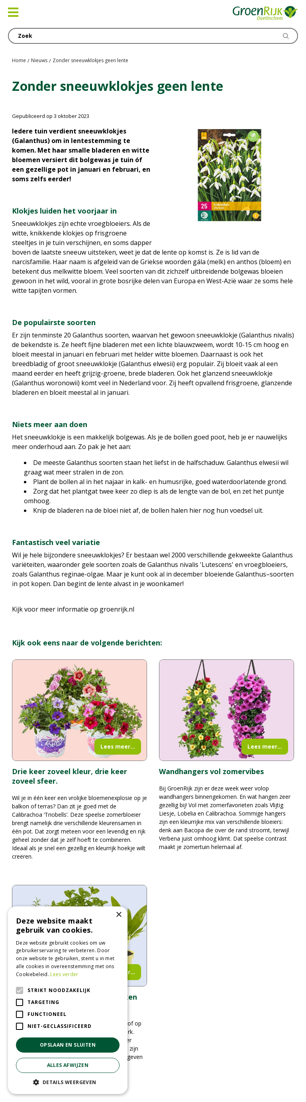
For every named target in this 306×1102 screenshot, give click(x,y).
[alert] (68, 1000)
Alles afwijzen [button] (68, 1065)
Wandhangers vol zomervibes (211, 771)
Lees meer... (117, 746)
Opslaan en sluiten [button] (68, 1044)
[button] (68, 1082)
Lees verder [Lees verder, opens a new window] (64, 974)
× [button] (119, 915)
